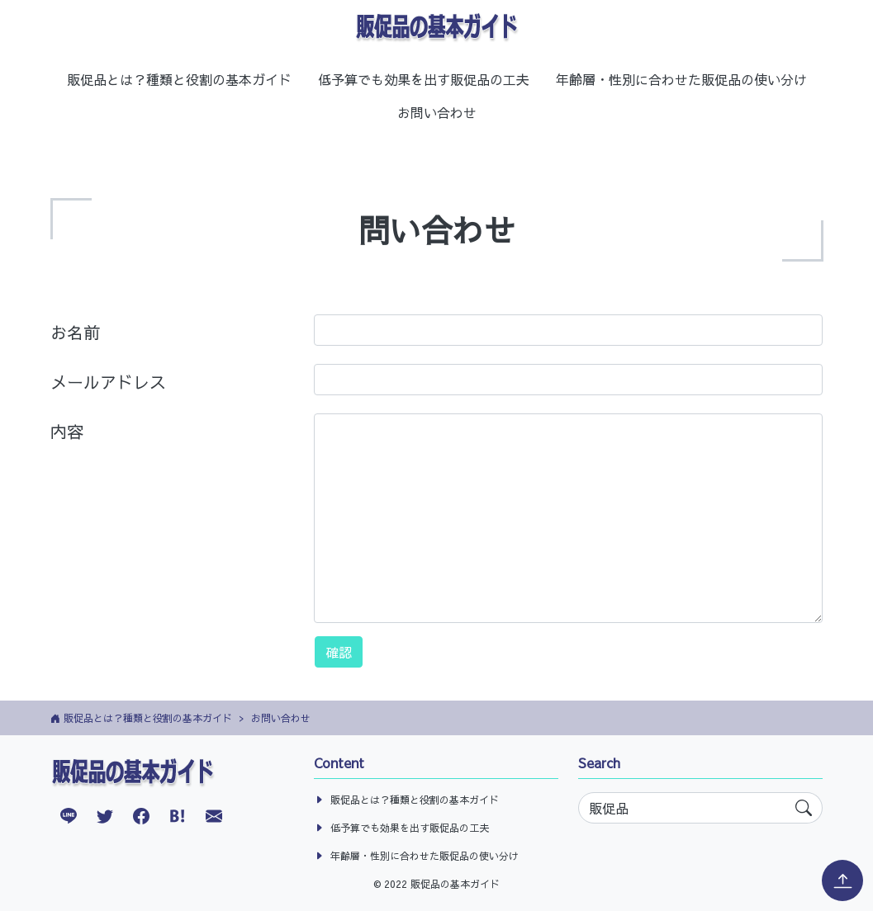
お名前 (75, 332)
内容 (66, 431)
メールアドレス (108, 382)
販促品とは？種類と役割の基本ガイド (179, 79)
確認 (338, 652)
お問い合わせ (437, 112)
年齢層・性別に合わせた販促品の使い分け (681, 79)
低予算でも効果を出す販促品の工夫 (423, 79)
